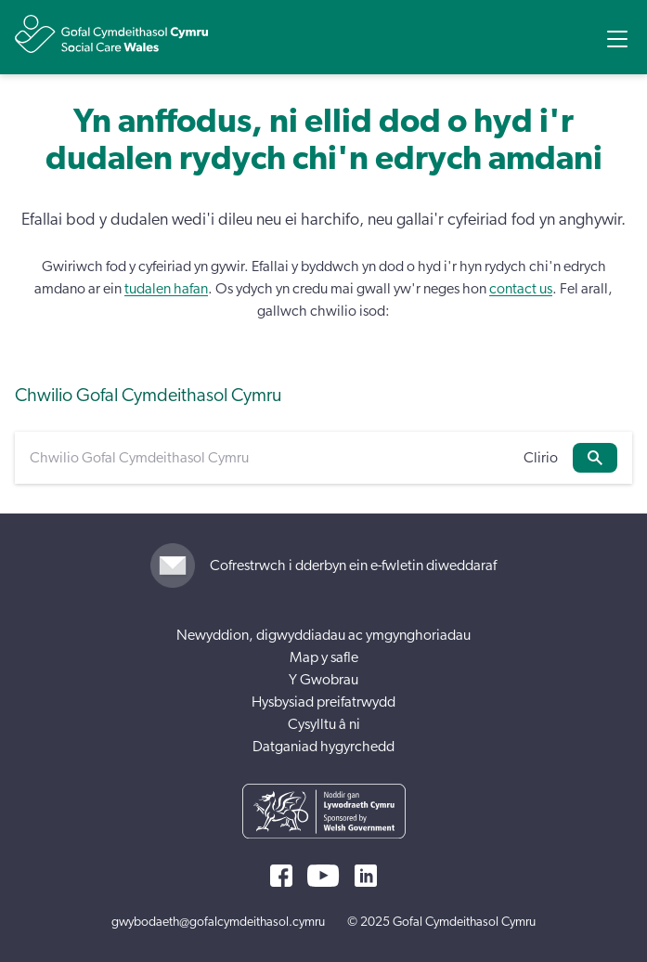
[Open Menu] (617, 39)
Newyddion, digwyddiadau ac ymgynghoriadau (323, 635)
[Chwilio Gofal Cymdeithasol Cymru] (269, 457)
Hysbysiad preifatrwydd (323, 702)
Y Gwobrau (323, 679)
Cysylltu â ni (324, 724)
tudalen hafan (166, 288)
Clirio (541, 457)
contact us (520, 288)
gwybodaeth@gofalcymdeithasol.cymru (218, 922)
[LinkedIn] (366, 875)
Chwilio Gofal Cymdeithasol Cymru (148, 395)
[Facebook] (281, 875)
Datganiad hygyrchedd (323, 746)
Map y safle (324, 657)
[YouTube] (323, 875)
